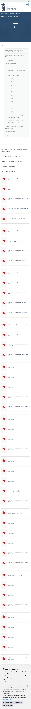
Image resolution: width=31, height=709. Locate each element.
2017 (12, 108)
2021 (12, 95)
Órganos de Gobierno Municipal (10, 15)
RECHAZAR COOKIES (8, 702)
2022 (12, 91)
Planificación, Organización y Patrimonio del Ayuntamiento (15, 150)
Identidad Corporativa (8, 171)
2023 (12, 88)
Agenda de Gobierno (10, 131)
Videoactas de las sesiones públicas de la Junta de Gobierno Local (17, 116)
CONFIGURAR (18, 702)
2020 (12, 98)
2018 (13, 105)
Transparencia (4, 13)
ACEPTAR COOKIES (8, 705)
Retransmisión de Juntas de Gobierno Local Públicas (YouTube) (16, 121)
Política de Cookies (7, 699)
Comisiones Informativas (11, 63)
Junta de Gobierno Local (21, 15)
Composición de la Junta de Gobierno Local (16, 71)
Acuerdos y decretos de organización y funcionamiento (14, 127)
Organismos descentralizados (11, 156)
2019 (12, 101)
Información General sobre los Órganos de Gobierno (15, 56)
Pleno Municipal (9, 60)
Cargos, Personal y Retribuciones (11, 145)
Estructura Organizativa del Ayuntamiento (14, 140)
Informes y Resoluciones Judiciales (12, 161)
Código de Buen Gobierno (11, 135)
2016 (12, 111)
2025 (12, 82)
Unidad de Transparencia (9, 166)
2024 (12, 85)
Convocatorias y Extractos (8, 16)
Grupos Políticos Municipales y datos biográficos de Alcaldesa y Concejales (14, 51)
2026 (12, 78)
